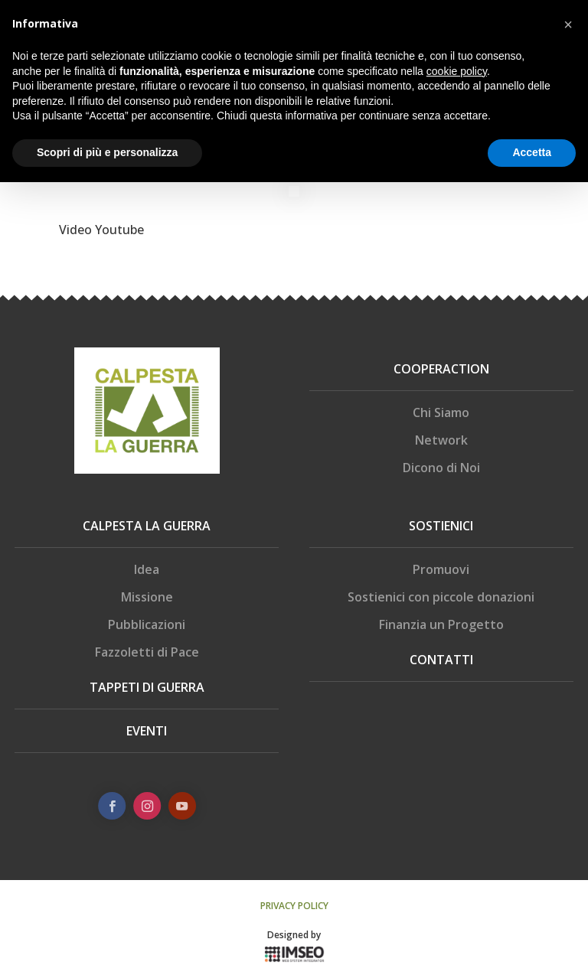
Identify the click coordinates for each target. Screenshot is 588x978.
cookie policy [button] (456, 71)
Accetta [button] (531, 152)
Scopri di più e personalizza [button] (107, 152)
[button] (568, 24)
